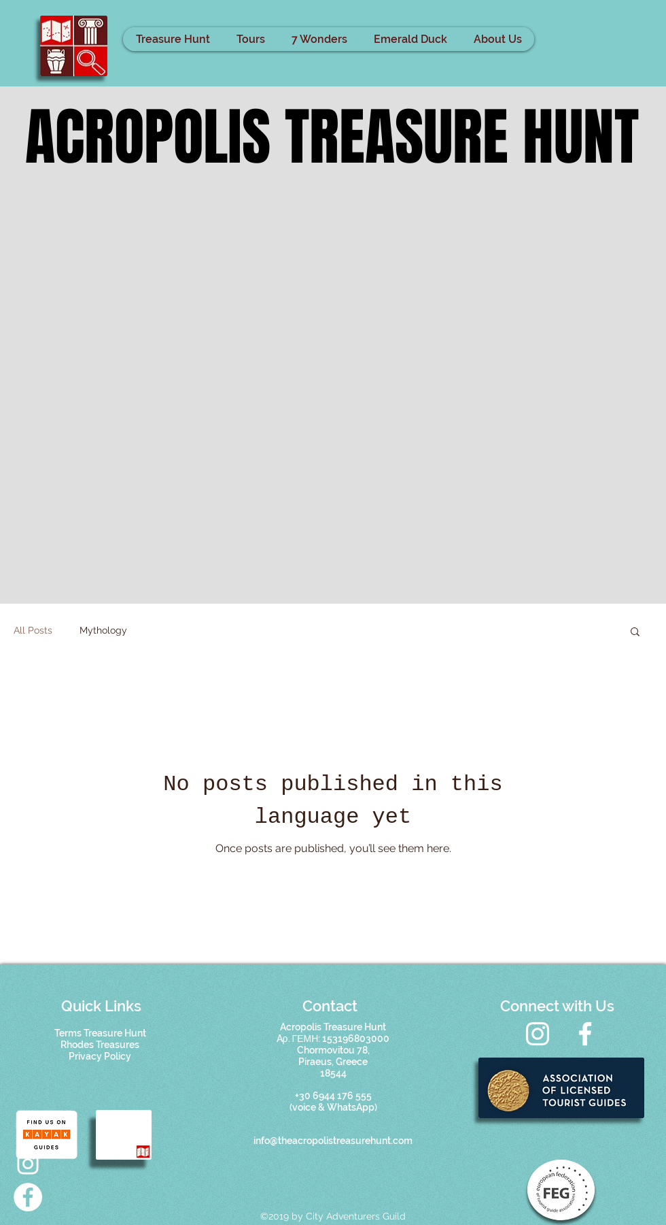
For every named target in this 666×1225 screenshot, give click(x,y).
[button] (635, 632)
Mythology (103, 630)
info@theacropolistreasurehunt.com (333, 1140)
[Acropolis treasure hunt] (28, 1163)
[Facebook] (585, 1033)
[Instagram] (537, 1033)
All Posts (33, 630)
